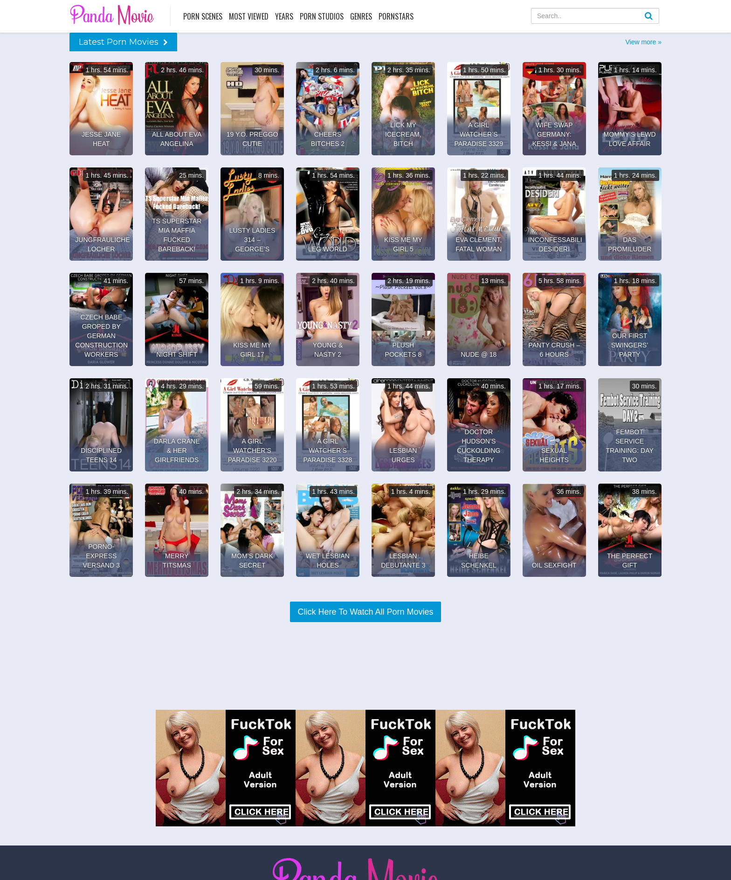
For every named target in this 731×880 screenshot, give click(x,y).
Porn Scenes (202, 16)
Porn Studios (322, 16)
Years (284, 16)
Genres (361, 16)
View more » (643, 42)
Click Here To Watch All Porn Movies (365, 612)
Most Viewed (249, 16)
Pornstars (396, 16)
